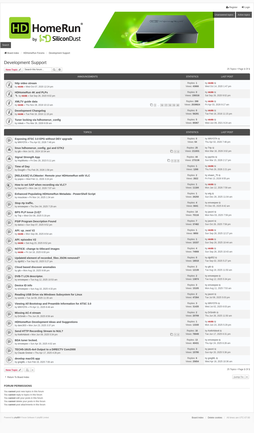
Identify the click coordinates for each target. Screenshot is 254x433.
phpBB (17, 418)
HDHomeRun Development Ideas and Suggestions (46, 321)
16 (162, 105)
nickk (20, 86)
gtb (19, 151)
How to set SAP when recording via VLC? (41, 184)
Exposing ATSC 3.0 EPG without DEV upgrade (43, 138)
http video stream (26, 83)
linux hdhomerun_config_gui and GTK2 (39, 148)
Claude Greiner (25, 353)
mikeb (21, 123)
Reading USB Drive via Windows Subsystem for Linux (48, 294)
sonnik (21, 298)
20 (178, 105)
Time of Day (22, 166)
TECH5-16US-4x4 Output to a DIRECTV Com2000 (45, 349)
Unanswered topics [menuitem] (224, 15)
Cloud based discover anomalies (35, 267)
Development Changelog (30, 110)
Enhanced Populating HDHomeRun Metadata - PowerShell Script (55, 193)
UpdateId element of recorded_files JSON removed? (47, 257)
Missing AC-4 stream (28, 312)
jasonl (211, 212)
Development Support (25, 62)
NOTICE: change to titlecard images (37, 248)
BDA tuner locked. (26, 340)
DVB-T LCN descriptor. (29, 276)
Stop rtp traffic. (24, 203)
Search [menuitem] (5, 45)
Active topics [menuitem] (244, 15)
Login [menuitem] (245, 7)
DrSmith (22, 316)
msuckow (22, 197)
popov (21, 179)
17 (166, 105)
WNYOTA (22, 142)
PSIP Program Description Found (35, 221)
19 (174, 105)
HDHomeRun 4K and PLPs (31, 92)
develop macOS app (27, 358)
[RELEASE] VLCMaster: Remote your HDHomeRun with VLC (52, 175)
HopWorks (23, 160)
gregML (21, 362)
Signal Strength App (27, 157)
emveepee (23, 206)
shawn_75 (213, 175)
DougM (21, 170)
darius (21, 225)
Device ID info (23, 285)
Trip (210, 148)
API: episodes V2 (25, 239)
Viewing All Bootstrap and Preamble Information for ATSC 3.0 (53, 303)
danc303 (22, 325)
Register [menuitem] (232, 7)
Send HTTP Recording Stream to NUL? (39, 331)
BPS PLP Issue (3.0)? (28, 212)
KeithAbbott (23, 334)
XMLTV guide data (26, 101)
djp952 (21, 261)
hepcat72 (22, 188)
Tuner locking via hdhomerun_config (38, 119)
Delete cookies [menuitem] (215, 417)
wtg (209, 193)
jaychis (211, 157)
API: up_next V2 (25, 230)
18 (170, 105)
